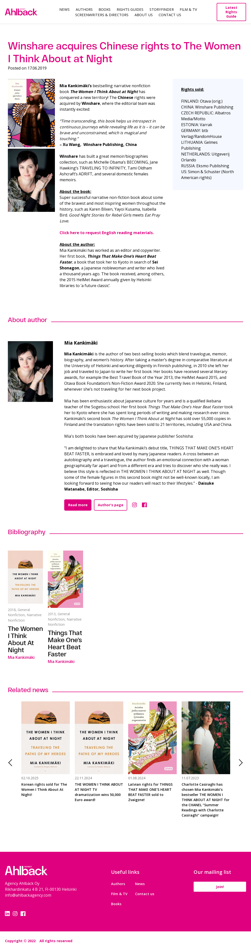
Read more (78, 505)
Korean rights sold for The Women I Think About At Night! (44, 789)
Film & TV (188, 9)
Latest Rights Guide (231, 12)
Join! (219, 886)
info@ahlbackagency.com (28, 895)
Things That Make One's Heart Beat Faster (65, 643)
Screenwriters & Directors (101, 14)
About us (144, 14)
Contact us (143, 893)
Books (105, 9)
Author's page (110, 505)
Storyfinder (162, 9)
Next (239, 762)
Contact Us (170, 14)
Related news (28, 690)
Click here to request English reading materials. (107, 232)
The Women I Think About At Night (25, 639)
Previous (12, 762)
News (64, 9)
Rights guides (130, 9)
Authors (84, 9)
